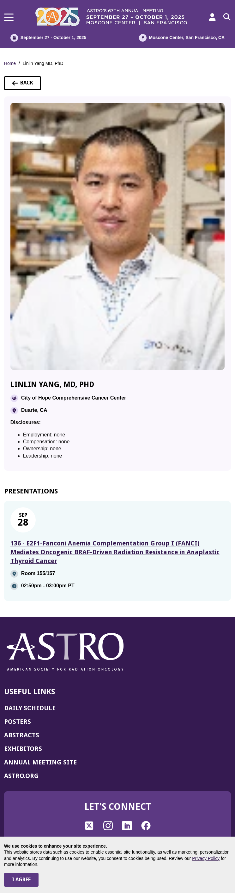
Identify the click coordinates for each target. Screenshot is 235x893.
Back (26, 85)
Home (10, 63)
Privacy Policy (206, 858)
